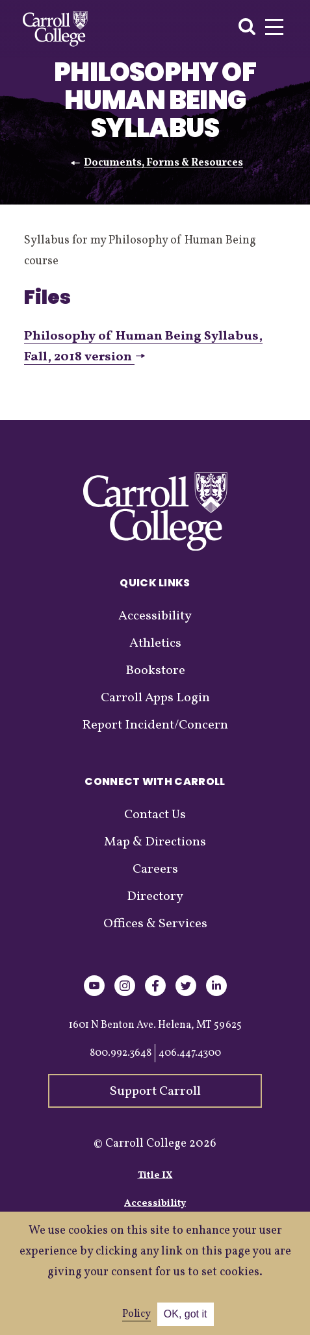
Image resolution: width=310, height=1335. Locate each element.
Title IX (155, 1175)
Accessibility (155, 616)
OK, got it (185, 1313)
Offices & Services (155, 924)
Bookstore (155, 671)
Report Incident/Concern (155, 725)
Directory (155, 897)
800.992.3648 (120, 1053)
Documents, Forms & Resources (163, 163)
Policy (136, 1314)
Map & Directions (155, 842)
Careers (155, 869)
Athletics (155, 643)
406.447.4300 (190, 1053)
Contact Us (155, 815)
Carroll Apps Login (155, 698)
